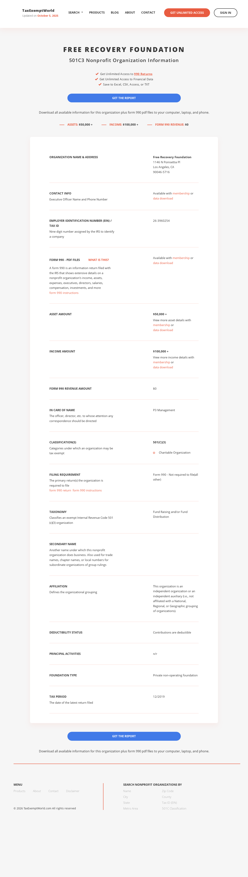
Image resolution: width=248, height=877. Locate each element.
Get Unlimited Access (187, 13)
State (126, 802)
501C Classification (174, 808)
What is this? (94, 260)
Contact (148, 12)
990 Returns (143, 74)
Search (75, 12)
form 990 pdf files (140, 112)
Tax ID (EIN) (169, 802)
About (130, 12)
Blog (115, 12)
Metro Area (130, 808)
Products (97, 12)
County (166, 797)
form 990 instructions (63, 293)
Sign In (225, 13)
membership (181, 193)
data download (163, 198)
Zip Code (168, 791)
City (125, 797)
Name (127, 791)
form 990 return (60, 490)
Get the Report (124, 98)
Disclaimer (72, 791)
